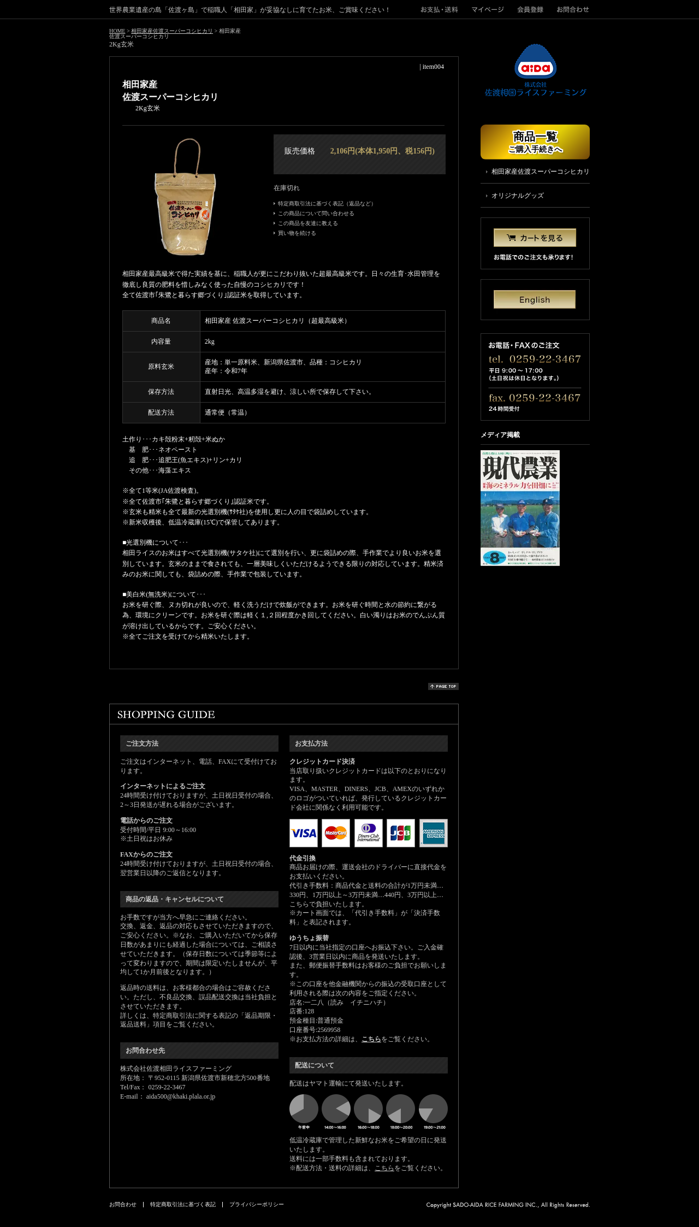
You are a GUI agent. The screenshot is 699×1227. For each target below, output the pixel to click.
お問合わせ (570, 9)
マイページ (488, 9)
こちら (371, 1039)
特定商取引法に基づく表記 (183, 1204)
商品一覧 (535, 142)
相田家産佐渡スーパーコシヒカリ (172, 31)
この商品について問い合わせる (316, 213)
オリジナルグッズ (517, 195)
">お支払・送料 (442, 9)
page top (443, 686)
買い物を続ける (297, 233)
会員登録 (530, 9)
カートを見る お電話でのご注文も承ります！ (535, 243)
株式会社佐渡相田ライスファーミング (535, 70)
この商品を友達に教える (308, 223)
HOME (117, 31)
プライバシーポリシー (256, 1204)
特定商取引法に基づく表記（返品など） (327, 204)
